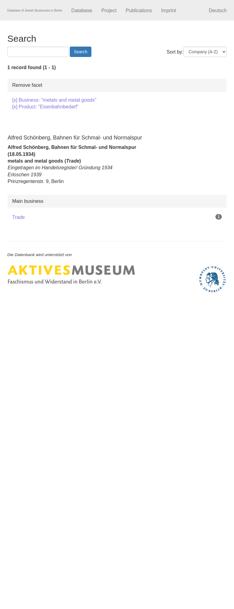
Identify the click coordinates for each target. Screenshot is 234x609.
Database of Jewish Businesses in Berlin (34, 10)
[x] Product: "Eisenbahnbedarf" (45, 106)
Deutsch (218, 10)
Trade (18, 217)
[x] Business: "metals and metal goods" (54, 100)
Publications (139, 10)
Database (81, 10)
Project (109, 10)
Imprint (168, 10)
